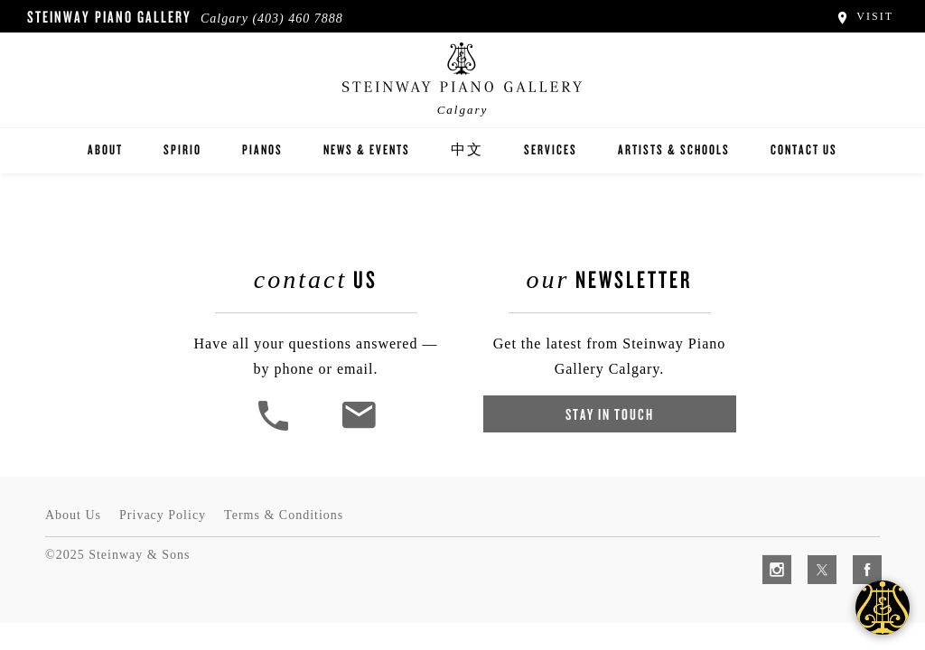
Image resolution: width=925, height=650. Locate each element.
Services (550, 149)
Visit (864, 16)
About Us (73, 515)
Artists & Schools (674, 149)
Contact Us (804, 149)
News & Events (366, 149)
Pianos (262, 149)
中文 (467, 149)
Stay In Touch (609, 413)
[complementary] (794, 550)
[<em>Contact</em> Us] (358, 428)
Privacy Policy (162, 515)
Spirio (182, 149)
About (105, 149)
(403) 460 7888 (297, 18)
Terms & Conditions (283, 515)
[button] (275, 428)
